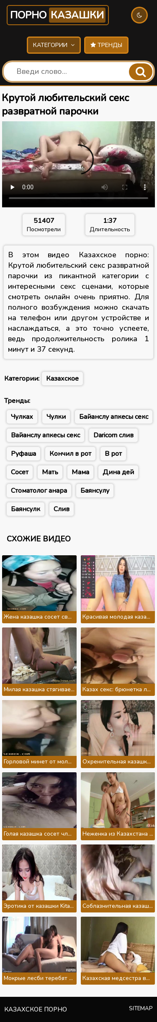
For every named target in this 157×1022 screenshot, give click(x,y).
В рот (113, 453)
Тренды (106, 45)
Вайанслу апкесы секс (45, 435)
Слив (61, 509)
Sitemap (141, 1008)
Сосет (19, 472)
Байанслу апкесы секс (113, 416)
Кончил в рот (70, 453)
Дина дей (118, 472)
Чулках (22, 416)
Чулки (56, 416)
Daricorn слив (113, 435)
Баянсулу (94, 490)
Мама (80, 472)
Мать (50, 472)
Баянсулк (25, 509)
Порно (58, 15)
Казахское (62, 378)
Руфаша (23, 453)
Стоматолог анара (39, 490)
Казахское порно (35, 1009)
